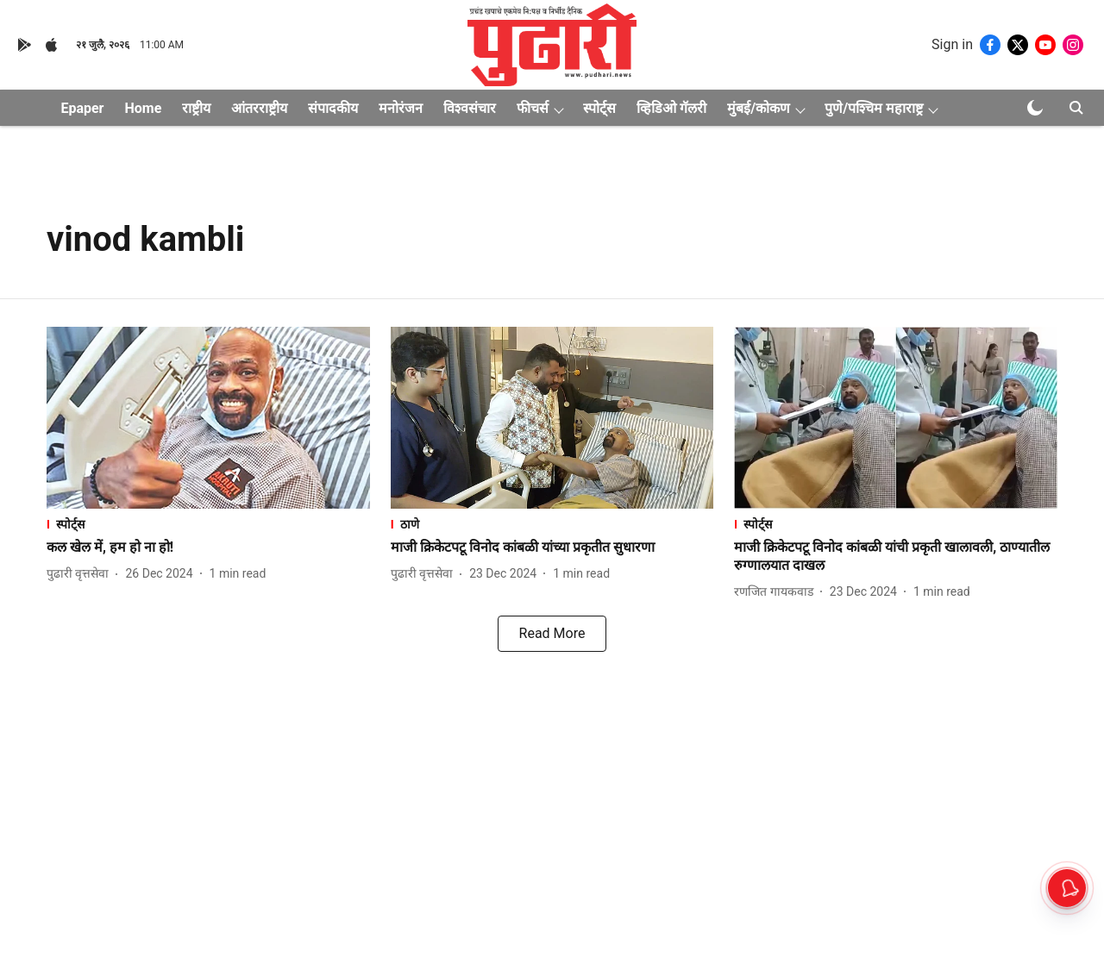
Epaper (82, 108)
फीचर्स (533, 108)
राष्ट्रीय (196, 108)
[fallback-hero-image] (208, 418)
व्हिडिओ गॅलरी (671, 108)
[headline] (208, 548)
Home (142, 108)
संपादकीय (333, 108)
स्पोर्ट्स (599, 108)
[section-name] (208, 524)
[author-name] (81, 574)
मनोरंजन (401, 108)
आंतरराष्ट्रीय (259, 108)
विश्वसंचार (469, 108)
